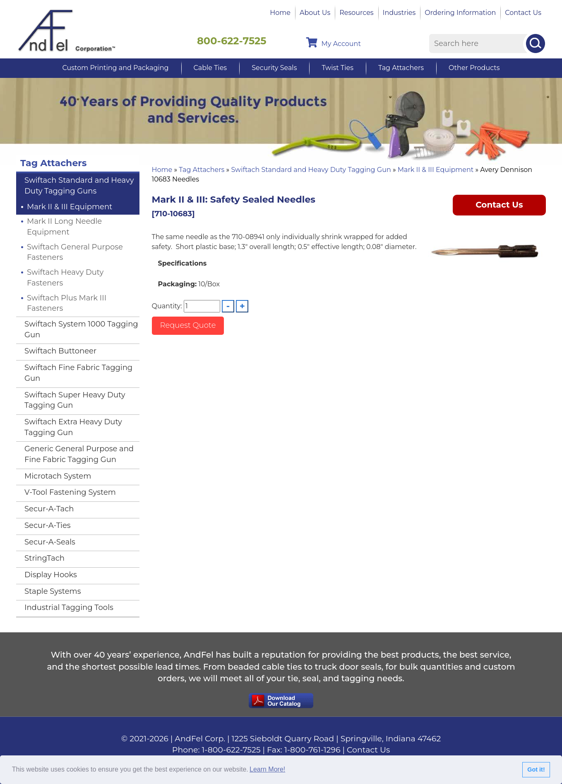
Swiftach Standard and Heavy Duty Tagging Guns (79, 186)
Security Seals (274, 68)
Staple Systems (52, 591)
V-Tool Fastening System (70, 492)
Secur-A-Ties (47, 525)
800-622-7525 (232, 41)
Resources (356, 13)
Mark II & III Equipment (436, 170)
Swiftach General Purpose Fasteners (75, 252)
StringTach (44, 558)
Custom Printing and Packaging (115, 68)
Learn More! (267, 769)
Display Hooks (50, 574)
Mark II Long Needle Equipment (64, 227)
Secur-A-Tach (49, 508)
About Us (315, 13)
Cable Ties (210, 68)
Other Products (474, 68)
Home (280, 13)
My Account (333, 42)
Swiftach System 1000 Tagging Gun (81, 329)
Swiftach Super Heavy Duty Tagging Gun (74, 400)
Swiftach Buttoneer (60, 351)
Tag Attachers (401, 68)
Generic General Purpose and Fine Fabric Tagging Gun (79, 454)
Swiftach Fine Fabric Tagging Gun (78, 373)
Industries (399, 13)
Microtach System (57, 476)
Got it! (536, 769)
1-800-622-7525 (231, 750)
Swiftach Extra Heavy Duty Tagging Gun (73, 427)
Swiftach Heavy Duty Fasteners (65, 278)
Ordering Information (460, 13)
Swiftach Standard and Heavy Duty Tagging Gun (311, 170)
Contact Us (523, 13)
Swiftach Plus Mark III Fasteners (66, 303)
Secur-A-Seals (49, 542)
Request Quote (188, 325)
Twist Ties (337, 68)
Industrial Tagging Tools (68, 607)
